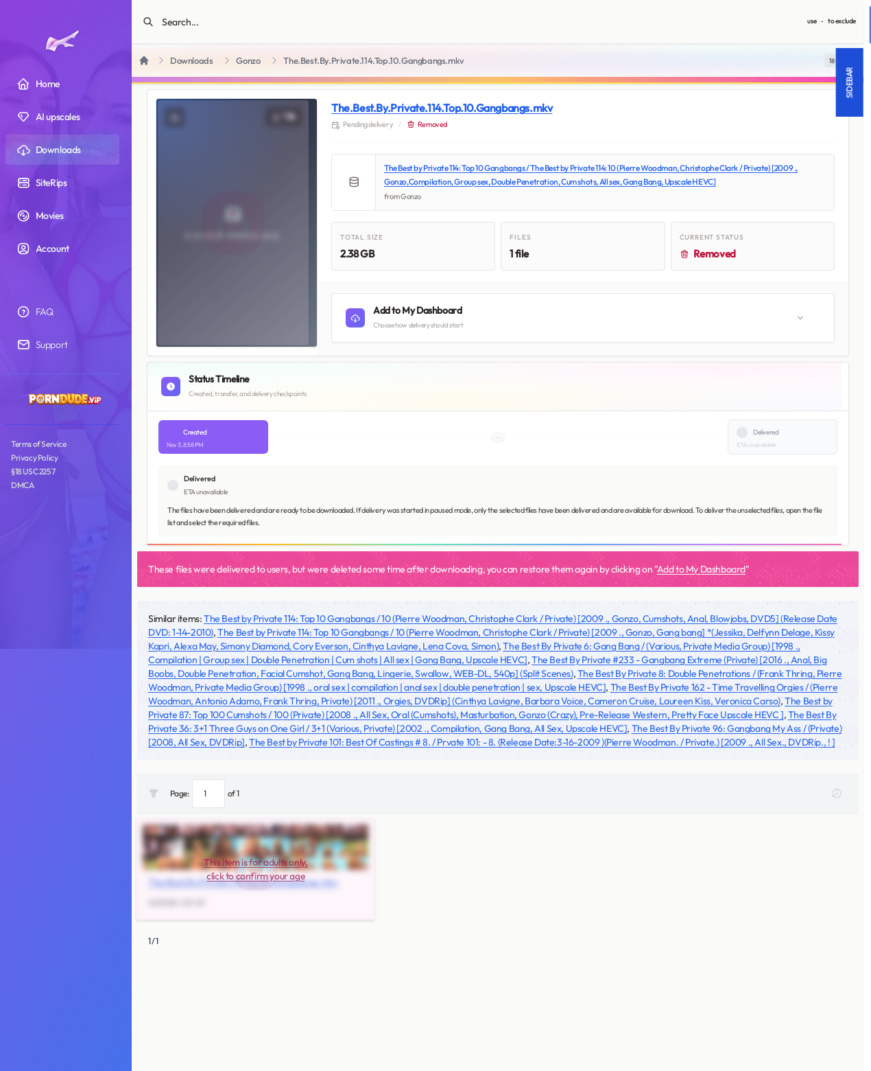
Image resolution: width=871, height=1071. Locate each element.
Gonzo (248, 60)
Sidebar (646, 82)
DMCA (22, 485)
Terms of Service (39, 444)
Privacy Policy (34, 457)
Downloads (191, 60)
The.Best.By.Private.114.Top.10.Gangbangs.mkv (441, 108)
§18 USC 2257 (33, 471)
